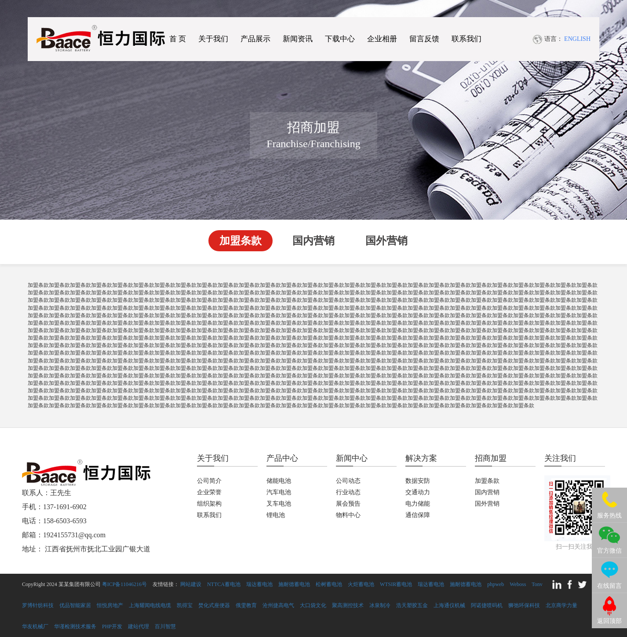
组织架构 (209, 503)
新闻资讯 (298, 39)
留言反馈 (424, 39)
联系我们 (466, 39)
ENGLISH (577, 39)
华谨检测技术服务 (75, 626)
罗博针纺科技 (38, 605)
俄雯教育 (246, 605)
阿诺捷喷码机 (487, 605)
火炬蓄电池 (361, 584)
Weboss (518, 584)
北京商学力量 (561, 605)
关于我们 (213, 39)
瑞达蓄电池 (259, 584)
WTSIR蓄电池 (396, 584)
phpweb (495, 584)
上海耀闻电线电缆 (150, 605)
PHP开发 (112, 626)
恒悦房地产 (110, 605)
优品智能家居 (75, 605)
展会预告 (348, 503)
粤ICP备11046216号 (124, 584)
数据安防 (417, 481)
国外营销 (386, 240)
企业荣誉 (209, 492)
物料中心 (348, 515)
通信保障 (417, 515)
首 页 (177, 39)
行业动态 (348, 492)
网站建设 (190, 584)
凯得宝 (185, 605)
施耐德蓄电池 (294, 584)
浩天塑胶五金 (412, 605)
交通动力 (417, 492)
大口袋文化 (313, 605)
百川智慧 (165, 626)
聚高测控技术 (348, 605)
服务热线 (609, 515)
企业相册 (382, 39)
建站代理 (138, 626)
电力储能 (417, 503)
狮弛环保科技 (524, 605)
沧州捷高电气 (278, 605)
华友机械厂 (35, 626)
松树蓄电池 (329, 584)
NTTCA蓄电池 (224, 584)
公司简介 (209, 481)
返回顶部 (609, 621)
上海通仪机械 (449, 605)
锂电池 (275, 515)
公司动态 (348, 481)
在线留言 (609, 586)
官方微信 (609, 550)
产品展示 (255, 39)
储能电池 (278, 481)
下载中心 (340, 39)
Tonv (537, 584)
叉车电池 (278, 503)
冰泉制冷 (379, 605)
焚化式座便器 (214, 605)
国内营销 (313, 240)
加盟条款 (240, 240)
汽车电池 (278, 492)
